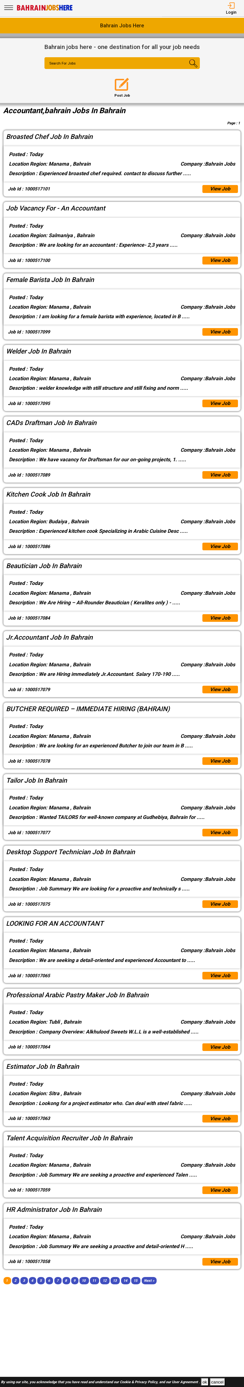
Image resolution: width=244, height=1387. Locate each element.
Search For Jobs (64, 63)
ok (204, 1382)
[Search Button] (187, 68)
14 (125, 1289)
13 (115, 1289)
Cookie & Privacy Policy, (139, 1382)
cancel (217, 1382)
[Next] (149, 1289)
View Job (219, 189)
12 (104, 1289)
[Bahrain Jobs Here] (44, 10)
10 (83, 1289)
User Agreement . (186, 1382)
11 (94, 1289)
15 (135, 1289)
